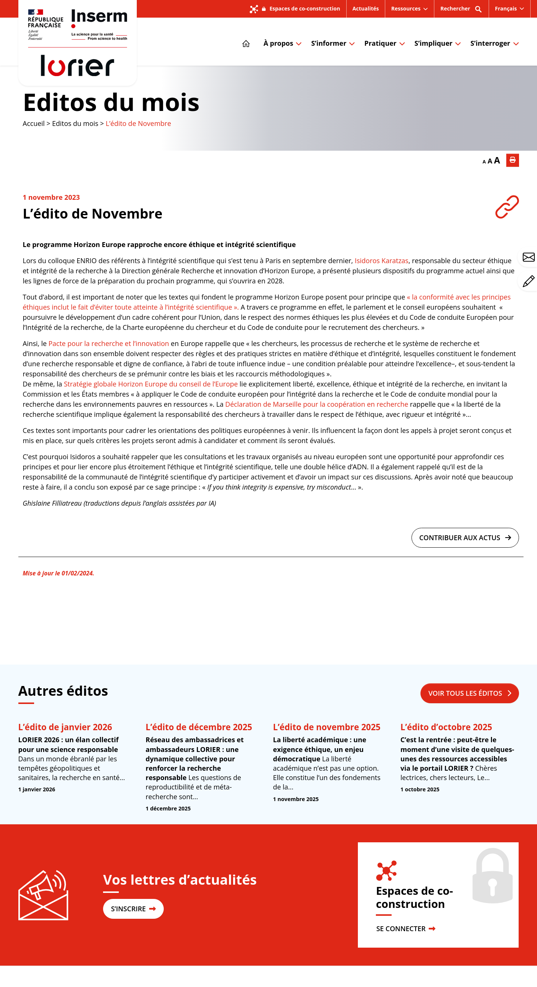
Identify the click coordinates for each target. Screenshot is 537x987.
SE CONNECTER (405, 928)
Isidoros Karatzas (381, 260)
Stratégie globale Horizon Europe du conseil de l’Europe (151, 383)
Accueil (34, 123)
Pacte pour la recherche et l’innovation (108, 343)
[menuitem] (510, 8)
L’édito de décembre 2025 (199, 727)
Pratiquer (380, 43)
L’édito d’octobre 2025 (446, 727)
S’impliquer (433, 43)
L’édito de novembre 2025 (327, 727)
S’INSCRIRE (133, 908)
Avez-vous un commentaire (530, 281)
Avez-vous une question (530, 257)
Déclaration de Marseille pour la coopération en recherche (316, 404)
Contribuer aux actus (465, 537)
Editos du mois (111, 101)
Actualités (366, 8)
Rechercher (461, 11)
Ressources (405, 8)
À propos (278, 43)
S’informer (328, 43)
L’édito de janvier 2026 (65, 727)
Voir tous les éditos (469, 693)
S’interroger (490, 43)
